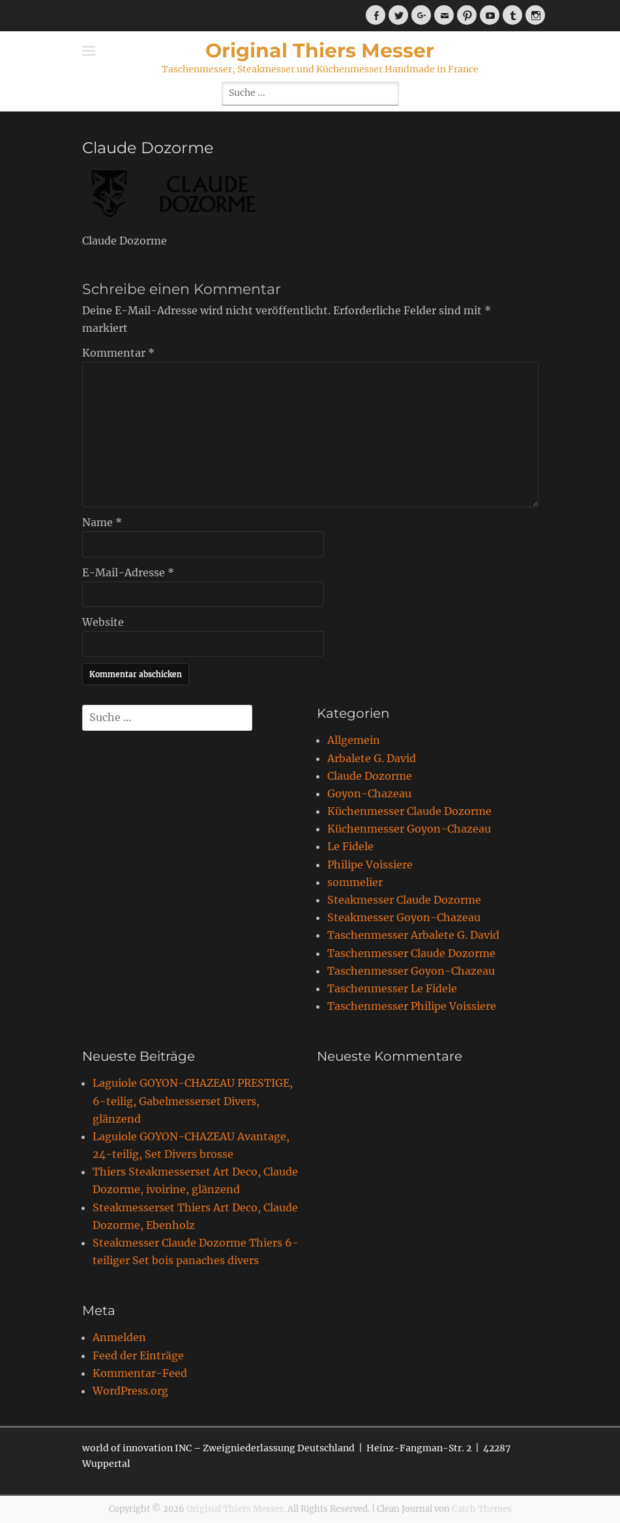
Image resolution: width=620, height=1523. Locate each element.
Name (102, 522)
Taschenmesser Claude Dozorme (411, 953)
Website (103, 621)
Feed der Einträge (138, 1355)
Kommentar (118, 352)
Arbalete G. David (371, 758)
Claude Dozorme (369, 775)
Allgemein (353, 740)
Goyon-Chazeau (369, 793)
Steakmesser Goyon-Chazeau (403, 917)
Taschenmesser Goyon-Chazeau (411, 970)
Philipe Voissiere (370, 864)
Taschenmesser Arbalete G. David (413, 934)
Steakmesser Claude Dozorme (404, 899)
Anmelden (119, 1337)
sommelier (355, 882)
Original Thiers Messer (319, 50)
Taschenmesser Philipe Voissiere (411, 1006)
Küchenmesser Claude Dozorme (409, 811)
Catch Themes (482, 1509)
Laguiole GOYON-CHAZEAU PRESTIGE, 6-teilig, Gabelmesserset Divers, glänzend (193, 1100)
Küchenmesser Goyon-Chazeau (409, 828)
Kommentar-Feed (140, 1373)
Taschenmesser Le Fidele (392, 988)
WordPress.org (130, 1390)
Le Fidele (350, 846)
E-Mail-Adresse (128, 572)
